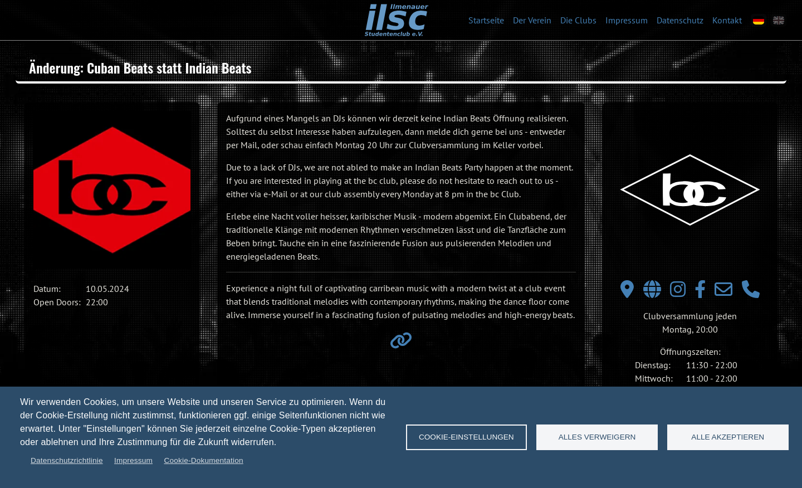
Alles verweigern (597, 437)
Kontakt (727, 20)
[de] (758, 20)
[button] (111, 190)
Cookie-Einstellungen (466, 437)
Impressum (626, 20)
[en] (778, 20)
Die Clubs (578, 20)
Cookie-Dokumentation (203, 460)
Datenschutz (680, 20)
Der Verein (532, 20)
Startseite (486, 20)
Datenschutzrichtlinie (67, 460)
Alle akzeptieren (727, 437)
